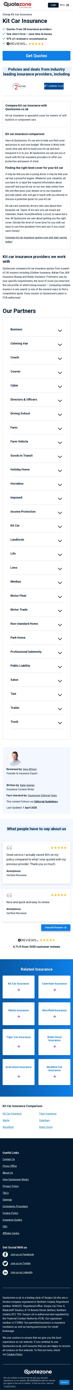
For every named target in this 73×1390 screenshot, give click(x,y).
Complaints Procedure (15, 1206)
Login (53, 5)
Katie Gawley (27, 785)
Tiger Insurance (48, 1113)
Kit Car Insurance (12, 1113)
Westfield (8, 1127)
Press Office (10, 1166)
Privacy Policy (11, 1186)
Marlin (6, 1120)
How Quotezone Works (16, 1179)
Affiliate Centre (11, 1233)
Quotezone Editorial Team (42, 795)
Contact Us (9, 1159)
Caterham (44, 1120)
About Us (8, 1172)
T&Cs (6, 1192)
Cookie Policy (10, 1213)
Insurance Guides (12, 1219)
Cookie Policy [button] (10, 1386)
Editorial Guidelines (46, 801)
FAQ (5, 1226)
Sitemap (7, 1199)
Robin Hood (45, 1127)
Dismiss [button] (64, 1382)
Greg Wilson (30, 769)
